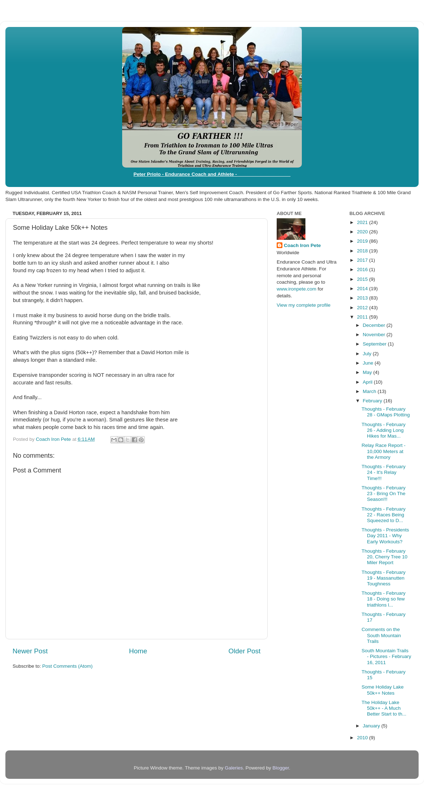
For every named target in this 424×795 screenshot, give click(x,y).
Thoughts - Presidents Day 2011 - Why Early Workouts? (385, 535)
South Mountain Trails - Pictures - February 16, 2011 (386, 656)
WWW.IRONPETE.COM (264, 174)
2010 (363, 737)
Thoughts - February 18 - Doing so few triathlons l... (383, 598)
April (368, 382)
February (373, 400)
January (372, 725)
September (375, 344)
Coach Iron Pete (302, 245)
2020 (363, 231)
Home (138, 651)
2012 (363, 307)
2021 (363, 222)
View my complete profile (304, 305)
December (375, 325)
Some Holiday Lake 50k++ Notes (382, 689)
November (375, 334)
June (369, 363)
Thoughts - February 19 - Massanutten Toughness (383, 578)
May (368, 372)
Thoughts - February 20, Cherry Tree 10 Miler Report (384, 556)
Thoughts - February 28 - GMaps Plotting (385, 411)
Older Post (245, 651)
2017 (363, 260)
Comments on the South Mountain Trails (381, 635)
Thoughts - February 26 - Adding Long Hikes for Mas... (383, 430)
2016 (363, 269)
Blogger (280, 768)
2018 (363, 250)
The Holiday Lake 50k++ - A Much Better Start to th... (383, 708)
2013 (363, 298)
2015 (363, 279)
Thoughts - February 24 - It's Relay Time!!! (383, 472)
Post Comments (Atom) (67, 666)
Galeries (234, 768)
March (370, 391)
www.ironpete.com (296, 289)
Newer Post (30, 651)
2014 (363, 288)
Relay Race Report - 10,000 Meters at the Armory (383, 451)
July (368, 353)
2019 (363, 241)
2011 (363, 317)
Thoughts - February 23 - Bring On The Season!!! (383, 493)
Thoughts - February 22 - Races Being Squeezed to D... (383, 514)
